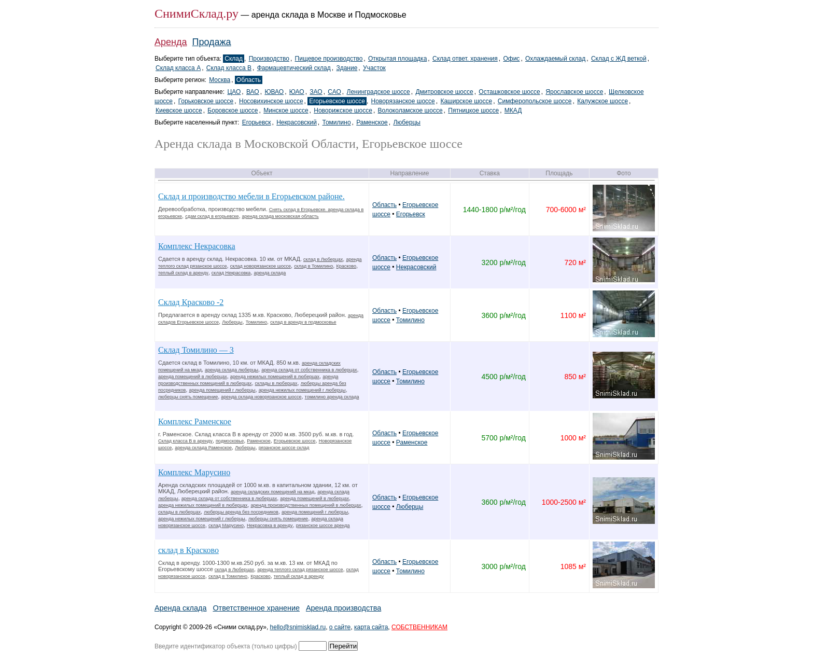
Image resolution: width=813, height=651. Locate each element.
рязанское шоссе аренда (323, 525)
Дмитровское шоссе (444, 91)
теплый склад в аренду (183, 272)
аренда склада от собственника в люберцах (309, 369)
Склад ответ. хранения (465, 58)
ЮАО (296, 91)
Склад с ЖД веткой (619, 58)
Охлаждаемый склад (555, 58)
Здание (346, 68)
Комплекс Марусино (194, 472)
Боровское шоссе (232, 110)
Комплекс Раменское (194, 421)
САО (334, 91)
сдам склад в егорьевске (212, 216)
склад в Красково (188, 550)
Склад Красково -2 (190, 302)
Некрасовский (296, 122)
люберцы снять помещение (188, 396)
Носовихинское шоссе (271, 101)
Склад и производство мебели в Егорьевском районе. (251, 196)
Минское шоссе (285, 110)
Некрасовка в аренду (270, 525)
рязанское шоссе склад (284, 447)
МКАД (513, 110)
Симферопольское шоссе (535, 101)
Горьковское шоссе (206, 101)
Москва (219, 80)
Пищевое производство (329, 58)
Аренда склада (180, 608)
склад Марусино (226, 525)
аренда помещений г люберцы (222, 390)
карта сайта (371, 627)
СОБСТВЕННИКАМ (419, 627)
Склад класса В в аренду (185, 441)
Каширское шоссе (466, 101)
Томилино (337, 122)
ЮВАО (274, 91)
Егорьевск (256, 122)
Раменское (372, 122)
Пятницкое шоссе (473, 110)
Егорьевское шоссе (337, 101)
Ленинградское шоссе (378, 91)
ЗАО (316, 91)
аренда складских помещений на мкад (272, 491)
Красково (346, 266)
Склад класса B (228, 68)
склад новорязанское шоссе (260, 266)
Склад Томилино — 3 (196, 349)
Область (248, 80)
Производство (269, 58)
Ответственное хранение (256, 608)
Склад (234, 58)
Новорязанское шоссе (403, 101)
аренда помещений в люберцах (192, 376)
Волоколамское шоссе (410, 110)
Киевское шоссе (179, 110)
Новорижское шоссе (343, 110)
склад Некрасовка (231, 272)
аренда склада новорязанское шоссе (261, 396)
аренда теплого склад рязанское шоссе (300, 569)
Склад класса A (178, 68)
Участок (374, 68)
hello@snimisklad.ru (298, 627)
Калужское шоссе (602, 101)
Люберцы (406, 122)
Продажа (211, 42)
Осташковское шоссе (509, 91)
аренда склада (270, 272)
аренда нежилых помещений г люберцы (302, 390)
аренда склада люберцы (231, 369)
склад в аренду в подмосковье (303, 322)
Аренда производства (343, 608)
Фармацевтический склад (294, 68)
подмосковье (230, 441)
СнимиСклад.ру (197, 13)
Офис (511, 58)
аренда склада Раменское (203, 447)
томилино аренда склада (332, 396)
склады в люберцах (276, 383)
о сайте (340, 627)
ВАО (252, 91)
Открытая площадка (397, 58)
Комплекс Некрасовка (196, 246)
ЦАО (234, 91)
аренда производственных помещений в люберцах (305, 505)
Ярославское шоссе (574, 91)
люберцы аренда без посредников (241, 512)
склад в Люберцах (323, 259)
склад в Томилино (313, 266)
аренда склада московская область (280, 216)
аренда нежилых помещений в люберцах (274, 376)
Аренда (171, 42)
